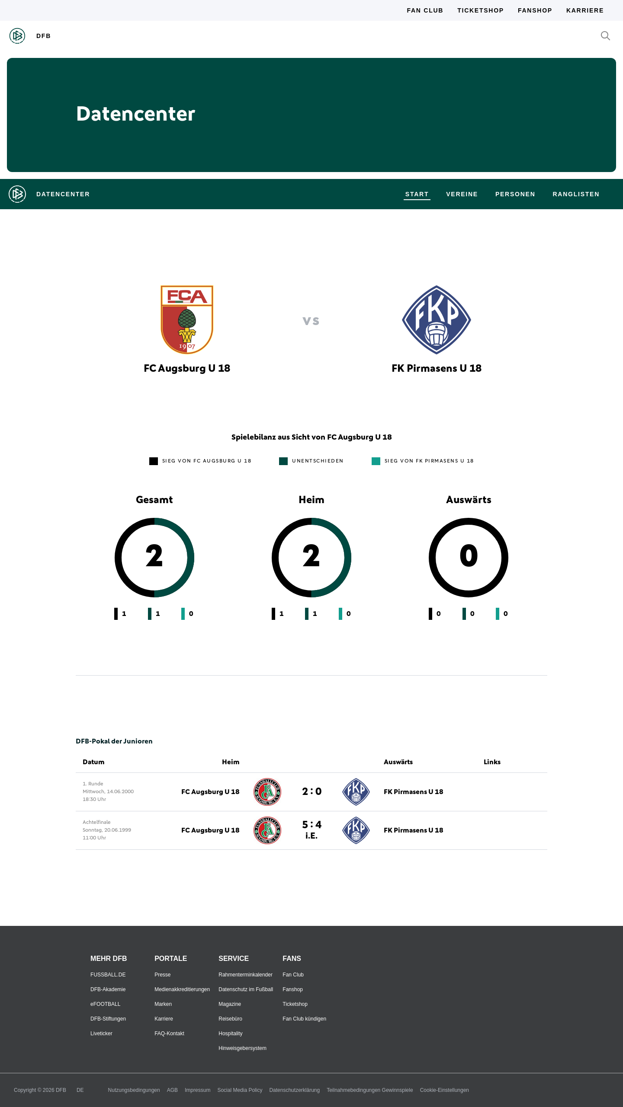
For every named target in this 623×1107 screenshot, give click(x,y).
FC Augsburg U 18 (210, 791)
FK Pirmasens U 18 (413, 791)
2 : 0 (311, 792)
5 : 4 (311, 830)
